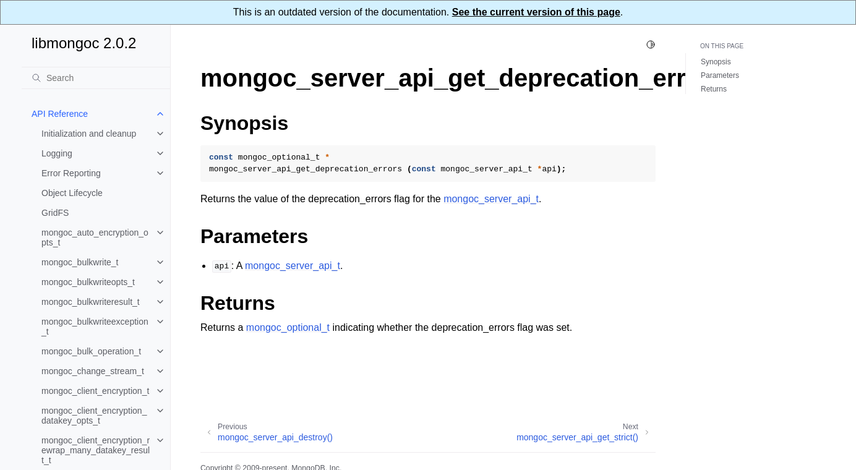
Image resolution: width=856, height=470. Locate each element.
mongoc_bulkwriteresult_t (90, 302)
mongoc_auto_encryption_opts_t (94, 237)
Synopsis (716, 62)
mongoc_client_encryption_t (95, 391)
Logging (56, 153)
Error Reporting (71, 173)
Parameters (720, 75)
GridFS (55, 213)
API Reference (60, 114)
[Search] (96, 78)
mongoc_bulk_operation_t (91, 351)
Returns (714, 89)
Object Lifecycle (72, 193)
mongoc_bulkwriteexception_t (94, 326)
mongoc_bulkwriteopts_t (88, 282)
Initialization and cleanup (88, 134)
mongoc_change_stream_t (92, 371)
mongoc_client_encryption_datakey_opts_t (94, 415)
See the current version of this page (536, 12)
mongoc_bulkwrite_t (80, 262)
